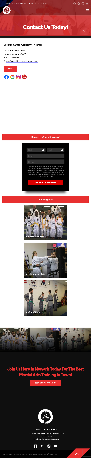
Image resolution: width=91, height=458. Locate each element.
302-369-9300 (21, 3)
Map (10, 69)
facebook (74, 3)
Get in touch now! (39, 3)
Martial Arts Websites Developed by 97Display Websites (31, 454)
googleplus (78, 3)
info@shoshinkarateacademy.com (22, 61)
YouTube (86, 3)
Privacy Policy (53, 454)
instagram (82, 3)
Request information (45, 383)
